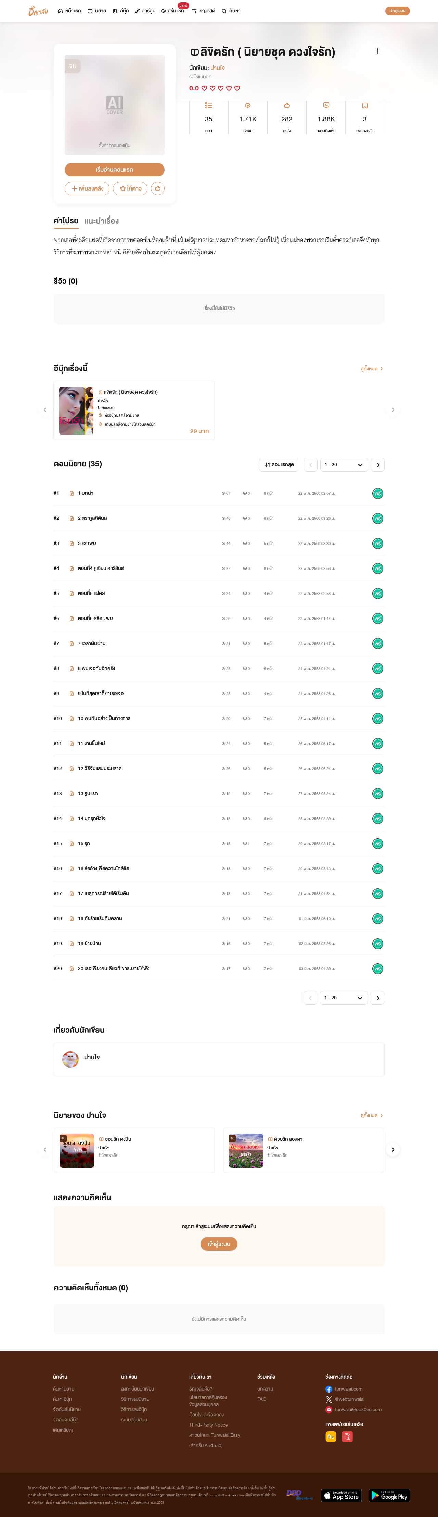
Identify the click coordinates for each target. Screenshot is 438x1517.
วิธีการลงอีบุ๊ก (134, 1409)
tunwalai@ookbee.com (358, 1409)
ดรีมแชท (174, 9)
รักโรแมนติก (200, 77)
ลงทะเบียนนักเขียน (137, 1389)
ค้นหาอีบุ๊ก (62, 1399)
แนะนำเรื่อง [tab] (102, 221)
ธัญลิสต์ (203, 11)
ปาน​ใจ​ (217, 68)
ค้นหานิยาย (63, 1389)
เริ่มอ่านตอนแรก (114, 170)
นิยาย (96, 11)
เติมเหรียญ (63, 1430)
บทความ (265, 1389)
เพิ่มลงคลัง (87, 189)
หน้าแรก (69, 11)
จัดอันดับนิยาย (67, 1409)
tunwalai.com (349, 1389)
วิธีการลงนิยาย (135, 1399)
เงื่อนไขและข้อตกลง (206, 1414)
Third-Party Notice (208, 1425)
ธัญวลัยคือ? (200, 1389)
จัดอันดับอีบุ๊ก (65, 1420)
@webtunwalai (349, 1399)
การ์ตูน (145, 11)
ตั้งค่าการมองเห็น (114, 145)
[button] (393, 1150)
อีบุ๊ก (120, 11)
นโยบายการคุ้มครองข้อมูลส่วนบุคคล (208, 1401)
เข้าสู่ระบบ (397, 10)
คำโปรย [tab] (66, 221)
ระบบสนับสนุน (134, 1420)
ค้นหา (231, 11)
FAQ (261, 1399)
